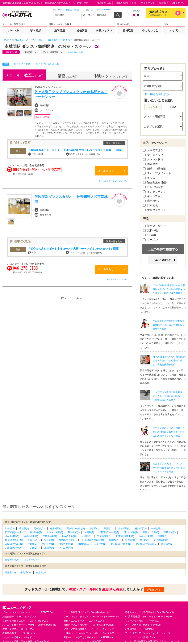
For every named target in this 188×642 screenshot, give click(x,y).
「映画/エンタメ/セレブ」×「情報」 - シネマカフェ (90, 633)
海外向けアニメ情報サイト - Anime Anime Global (89, 624)
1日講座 (150, 235)
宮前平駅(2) (124, 528)
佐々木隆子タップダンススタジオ (113, 181)
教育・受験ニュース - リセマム (18, 629)
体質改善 (150, 164)
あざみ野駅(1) (69, 536)
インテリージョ (154, 191)
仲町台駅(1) (157, 528)
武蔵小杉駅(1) (31, 536)
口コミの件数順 (22, 64)
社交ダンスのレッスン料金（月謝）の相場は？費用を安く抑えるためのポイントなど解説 (169, 432)
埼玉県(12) (10, 572)
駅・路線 (35, 30)
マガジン (174, 30)
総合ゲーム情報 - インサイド (17, 637)
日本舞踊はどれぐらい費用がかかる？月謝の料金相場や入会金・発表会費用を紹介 (169, 360)
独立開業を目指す (156, 182)
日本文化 (150, 205)
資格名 (172, 107)
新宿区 (69, 9)
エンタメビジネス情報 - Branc (140, 637)
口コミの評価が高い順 (47, 64)
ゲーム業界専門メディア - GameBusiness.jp (86, 612)
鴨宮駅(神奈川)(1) (68, 540)
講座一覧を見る (114, 143)
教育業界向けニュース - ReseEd (19, 633)
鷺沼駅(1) (144, 540)
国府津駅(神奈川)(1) (109, 532)
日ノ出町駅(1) (131, 532)
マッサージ (106, 9)
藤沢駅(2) (94, 528)
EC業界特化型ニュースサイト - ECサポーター (148, 616)
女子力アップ (153, 154)
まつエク (95, 9)
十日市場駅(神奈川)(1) (92, 540)
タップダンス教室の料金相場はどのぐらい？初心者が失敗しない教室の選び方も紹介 (169, 396)
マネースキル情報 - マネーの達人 (142, 620)
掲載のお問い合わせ (126, 3)
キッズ (149, 177)
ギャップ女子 (153, 196)
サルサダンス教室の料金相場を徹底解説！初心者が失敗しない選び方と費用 (169, 325)
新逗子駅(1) (48, 543)
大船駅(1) (35, 547)
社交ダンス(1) (12, 560)
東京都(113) (42, 572)
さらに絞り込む (163, 260)
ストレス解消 (153, 159)
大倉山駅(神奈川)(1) (15, 547)
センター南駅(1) (55, 532)
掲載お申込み (104, 3)
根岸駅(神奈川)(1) (14, 540)
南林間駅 (28, 52)
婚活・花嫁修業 (154, 168)
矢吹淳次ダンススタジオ (117, 279)
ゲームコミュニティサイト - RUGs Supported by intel (91, 616)
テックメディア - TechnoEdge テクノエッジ (147, 633)
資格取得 (128, 30)
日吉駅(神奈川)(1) (125, 536)
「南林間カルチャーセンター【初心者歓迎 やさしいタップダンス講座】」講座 (75, 150)
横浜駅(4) (24, 528)
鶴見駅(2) (109, 528)
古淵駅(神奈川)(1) (14, 543)
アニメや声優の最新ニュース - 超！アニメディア (89, 629)
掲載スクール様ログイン (171, 3)
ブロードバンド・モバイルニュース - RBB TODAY (28, 612)
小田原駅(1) (87, 536)
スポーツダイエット (157, 173)
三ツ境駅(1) (100, 543)
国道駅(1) (162, 536)
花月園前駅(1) (161, 540)
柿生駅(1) (130, 540)
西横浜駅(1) (167, 543)
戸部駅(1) (32, 543)
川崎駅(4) (10, 528)
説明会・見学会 (154, 225)
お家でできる (153, 150)
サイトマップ (148, 3)
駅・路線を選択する (157, 94)
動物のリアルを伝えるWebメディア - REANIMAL (89, 637)
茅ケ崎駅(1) (74, 532)
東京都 (61, 9)
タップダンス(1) (32, 560)
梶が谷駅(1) (36, 532)
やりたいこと (150, 30)
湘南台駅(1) (34, 540)
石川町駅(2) (141, 528)
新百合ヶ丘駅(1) (151, 532)
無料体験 (150, 230)
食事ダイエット (154, 209)
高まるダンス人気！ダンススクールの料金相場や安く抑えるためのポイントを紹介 (169, 467)
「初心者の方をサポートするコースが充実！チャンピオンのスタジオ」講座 (73, 248)
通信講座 (82, 30)
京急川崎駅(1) (50, 536)
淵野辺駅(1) (83, 543)
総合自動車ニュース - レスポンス (19, 616)
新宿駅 (77, 9)
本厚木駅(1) (115, 540)
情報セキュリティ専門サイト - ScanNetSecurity (149, 612)
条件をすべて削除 (75, 52)
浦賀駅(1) (89, 532)
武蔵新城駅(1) (12, 536)
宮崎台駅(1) (170, 532)
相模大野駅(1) (66, 543)
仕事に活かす (153, 186)
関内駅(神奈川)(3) (76, 528)
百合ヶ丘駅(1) (146, 536)
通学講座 (59, 30)
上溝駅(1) (49, 547)
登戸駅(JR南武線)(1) (146, 543)
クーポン (150, 239)
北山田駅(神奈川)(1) (121, 543)
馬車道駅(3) (40, 528)
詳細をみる (154, 589)
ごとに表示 (24, 75)
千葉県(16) (25, 572)
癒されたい (152, 200)
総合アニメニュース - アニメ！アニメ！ (84, 620)
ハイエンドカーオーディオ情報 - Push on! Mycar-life (29, 624)
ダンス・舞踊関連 (50, 52)
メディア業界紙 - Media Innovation (143, 624)
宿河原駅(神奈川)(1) (15, 532)
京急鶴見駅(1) (104, 536)
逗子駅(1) (49, 540)
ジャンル (13, 30)
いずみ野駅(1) (66, 547)
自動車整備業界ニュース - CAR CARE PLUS (25, 620)
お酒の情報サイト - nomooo (139, 629)
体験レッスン (104, 30)
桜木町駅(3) (56, 528)
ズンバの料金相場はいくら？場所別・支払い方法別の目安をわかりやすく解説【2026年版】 (169, 289)
